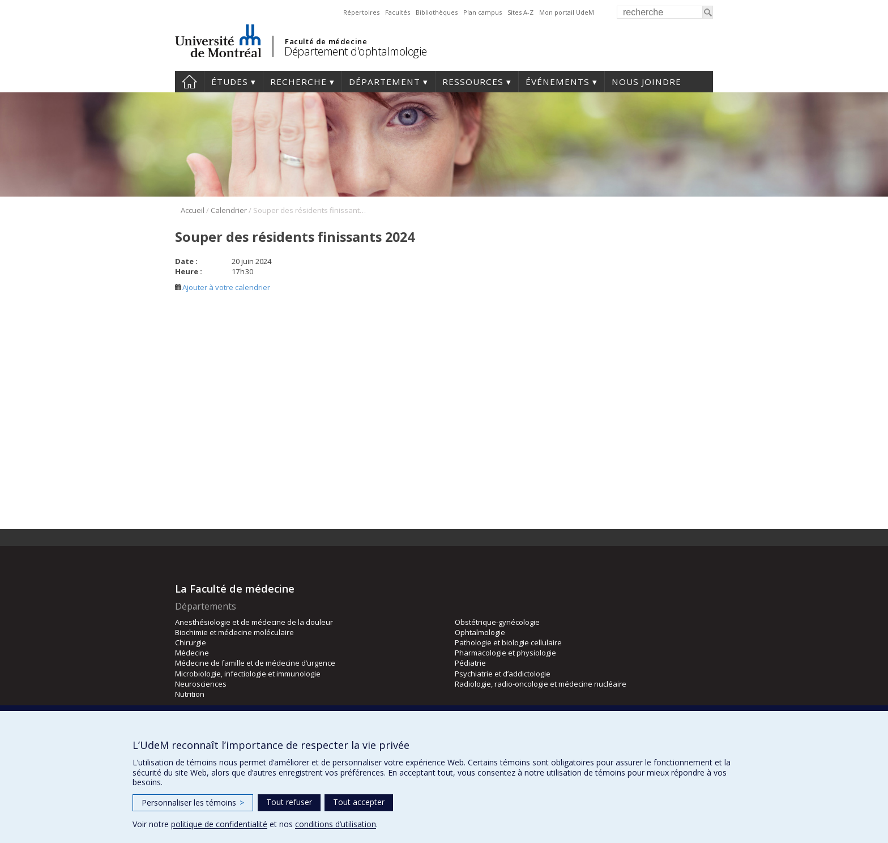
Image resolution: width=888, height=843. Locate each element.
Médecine (192, 653)
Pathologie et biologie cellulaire (508, 642)
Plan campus (482, 12)
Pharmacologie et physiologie (505, 653)
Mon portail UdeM (566, 12)
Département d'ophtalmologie (355, 51)
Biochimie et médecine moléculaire (234, 632)
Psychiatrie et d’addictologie (502, 674)
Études (229, 81)
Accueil (189, 81)
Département (384, 81)
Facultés (397, 12)
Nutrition (189, 694)
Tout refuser (289, 802)
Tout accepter (359, 802)
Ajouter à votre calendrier (222, 287)
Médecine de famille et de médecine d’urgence (255, 663)
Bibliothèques (437, 12)
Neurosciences (201, 684)
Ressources (472, 81)
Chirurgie (190, 642)
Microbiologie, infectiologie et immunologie (248, 674)
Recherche (298, 81)
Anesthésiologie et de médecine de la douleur (254, 622)
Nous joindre (646, 81)
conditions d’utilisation (335, 824)
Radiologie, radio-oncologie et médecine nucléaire (540, 684)
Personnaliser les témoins (193, 802)
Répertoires (361, 12)
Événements (558, 81)
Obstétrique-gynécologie (497, 622)
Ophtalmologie (480, 632)
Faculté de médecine (326, 41)
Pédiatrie (470, 663)
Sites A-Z (520, 12)
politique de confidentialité (219, 824)
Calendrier (229, 210)
